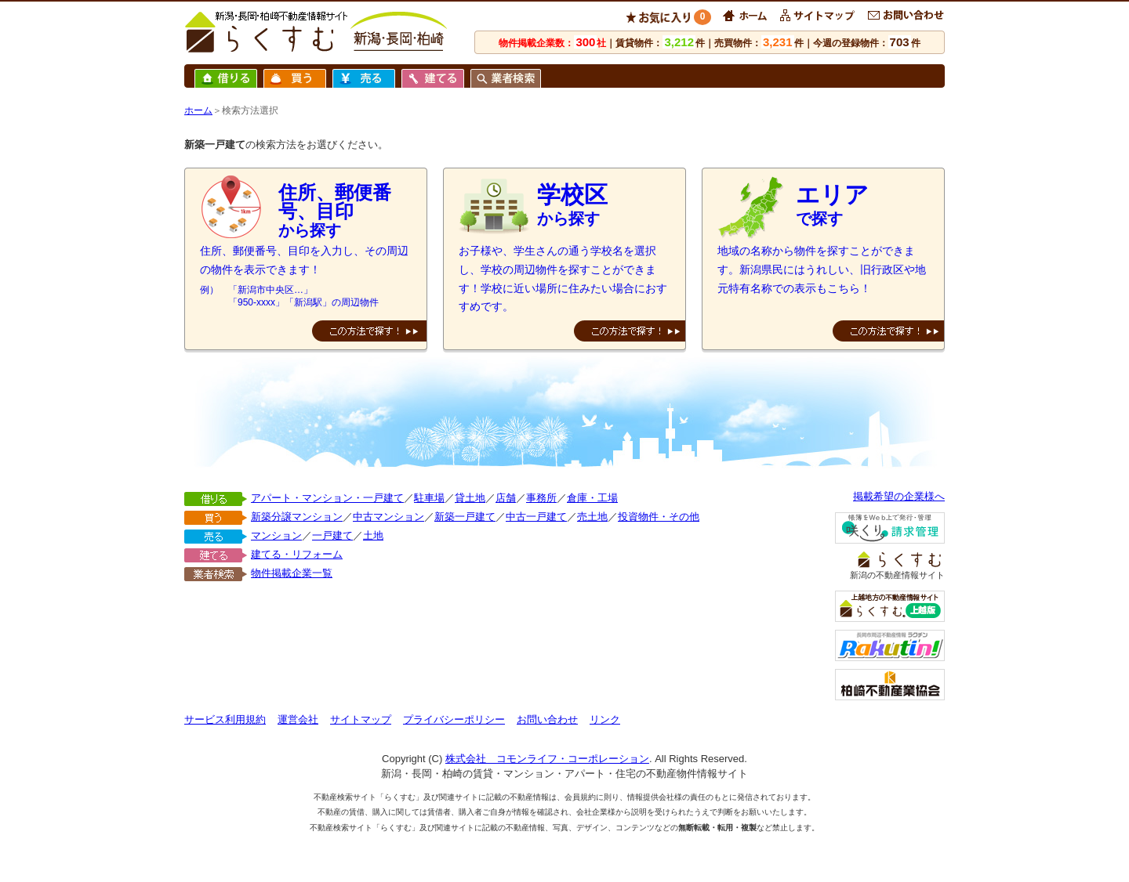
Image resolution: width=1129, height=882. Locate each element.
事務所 (541, 498)
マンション (276, 535)
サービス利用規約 (225, 719)
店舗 (506, 498)
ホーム (198, 110)
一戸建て (332, 535)
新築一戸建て (465, 516)
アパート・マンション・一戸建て (327, 498)
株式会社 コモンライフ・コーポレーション (547, 759)
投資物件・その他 (658, 516)
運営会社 (298, 719)
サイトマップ (360, 719)
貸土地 (470, 498)
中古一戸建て (536, 516)
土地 (373, 535)
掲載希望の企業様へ (899, 496)
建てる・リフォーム (297, 554)
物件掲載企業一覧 (291, 573)
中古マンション (388, 516)
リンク (605, 719)
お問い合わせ (547, 719)
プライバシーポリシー (454, 719)
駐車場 (429, 498)
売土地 (592, 516)
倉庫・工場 (592, 498)
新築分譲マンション (297, 516)
